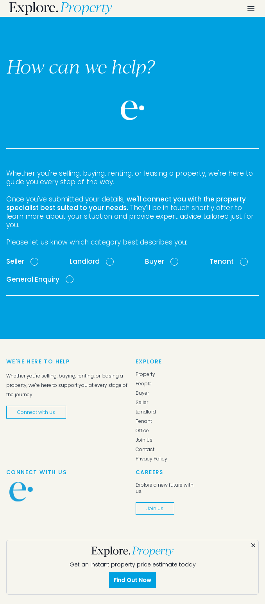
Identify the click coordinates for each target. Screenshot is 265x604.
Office (142, 431)
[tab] (22, 262)
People (144, 384)
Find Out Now (132, 580)
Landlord (146, 412)
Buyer (142, 393)
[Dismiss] (253, 545)
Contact (145, 449)
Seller (142, 402)
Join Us (144, 440)
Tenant (144, 421)
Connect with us (36, 412)
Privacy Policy (151, 459)
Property (145, 374)
